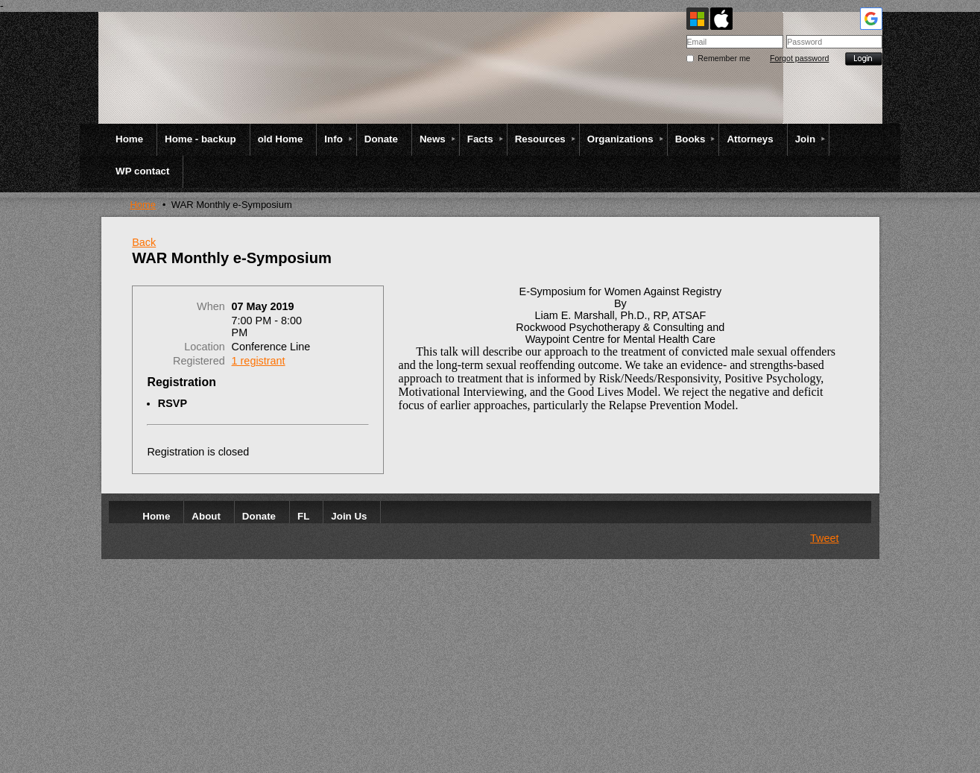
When (211, 306)
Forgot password (799, 58)
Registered (199, 361)
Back (144, 242)
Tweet (824, 538)
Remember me (724, 58)
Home (143, 204)
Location (204, 347)
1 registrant (258, 361)
